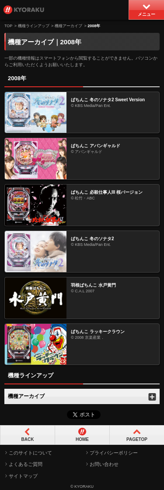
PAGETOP (136, 439)
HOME (82, 439)
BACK (27, 439)
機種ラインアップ (33, 26)
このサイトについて (30, 452)
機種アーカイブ (68, 26)
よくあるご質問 (25, 464)
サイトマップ (23, 476)
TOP (8, 26)
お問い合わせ (104, 464)
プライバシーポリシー (114, 452)
